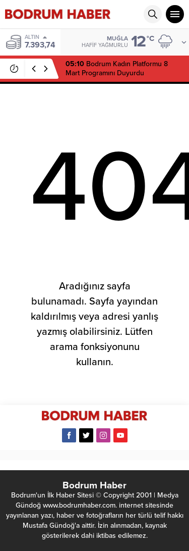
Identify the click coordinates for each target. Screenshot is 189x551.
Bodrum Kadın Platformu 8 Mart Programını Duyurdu (117, 68)
